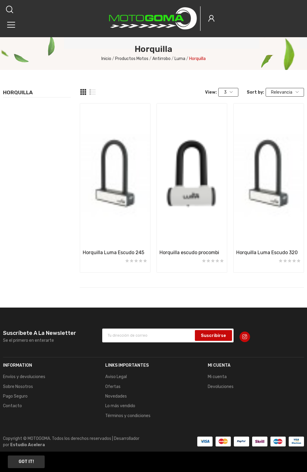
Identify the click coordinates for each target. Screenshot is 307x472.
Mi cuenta (217, 376)
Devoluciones (221, 386)
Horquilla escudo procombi (189, 252)
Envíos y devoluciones (24, 376)
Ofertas (113, 386)
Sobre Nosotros (18, 386)
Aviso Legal (116, 376)
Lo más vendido (120, 405)
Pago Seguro (15, 396)
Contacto (12, 405)
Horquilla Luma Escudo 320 (267, 252)
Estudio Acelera (27, 444)
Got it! (26, 461)
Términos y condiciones (128, 415)
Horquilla (18, 92)
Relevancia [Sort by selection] (285, 92)
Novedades (116, 396)
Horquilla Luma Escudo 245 (113, 252)
